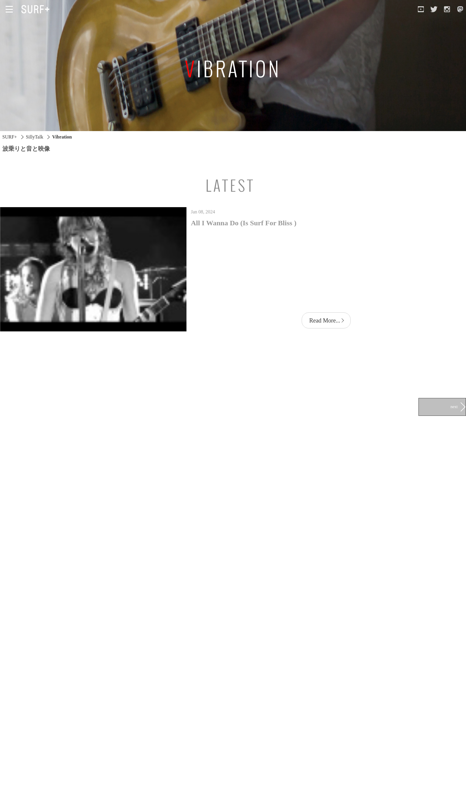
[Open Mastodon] (460, 9)
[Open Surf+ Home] (36, 9)
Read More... (324, 320)
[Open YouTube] (420, 9)
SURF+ (9, 136)
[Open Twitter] (433, 9)
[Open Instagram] (447, 9)
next (454, 406)
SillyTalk (34, 136)
